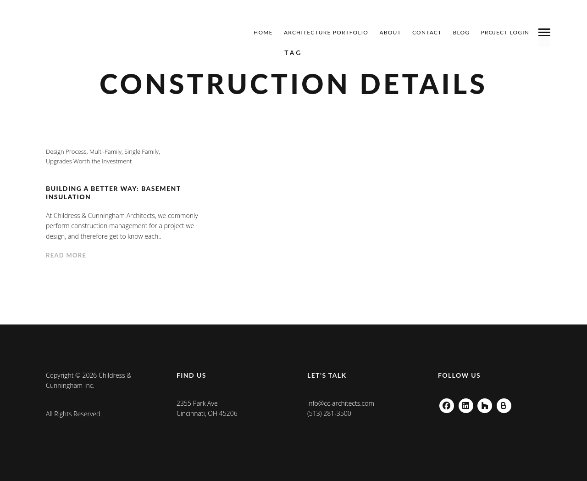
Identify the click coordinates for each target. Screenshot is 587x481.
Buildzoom (504, 403)
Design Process (66, 151)
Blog (461, 32)
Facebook (446, 403)
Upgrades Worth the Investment (89, 161)
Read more (66, 255)
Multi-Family (105, 151)
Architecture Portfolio (326, 32)
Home (263, 32)
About (390, 32)
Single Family (141, 151)
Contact (427, 32)
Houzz (484, 403)
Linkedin (466, 403)
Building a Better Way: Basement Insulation (113, 193)
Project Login (505, 32)
